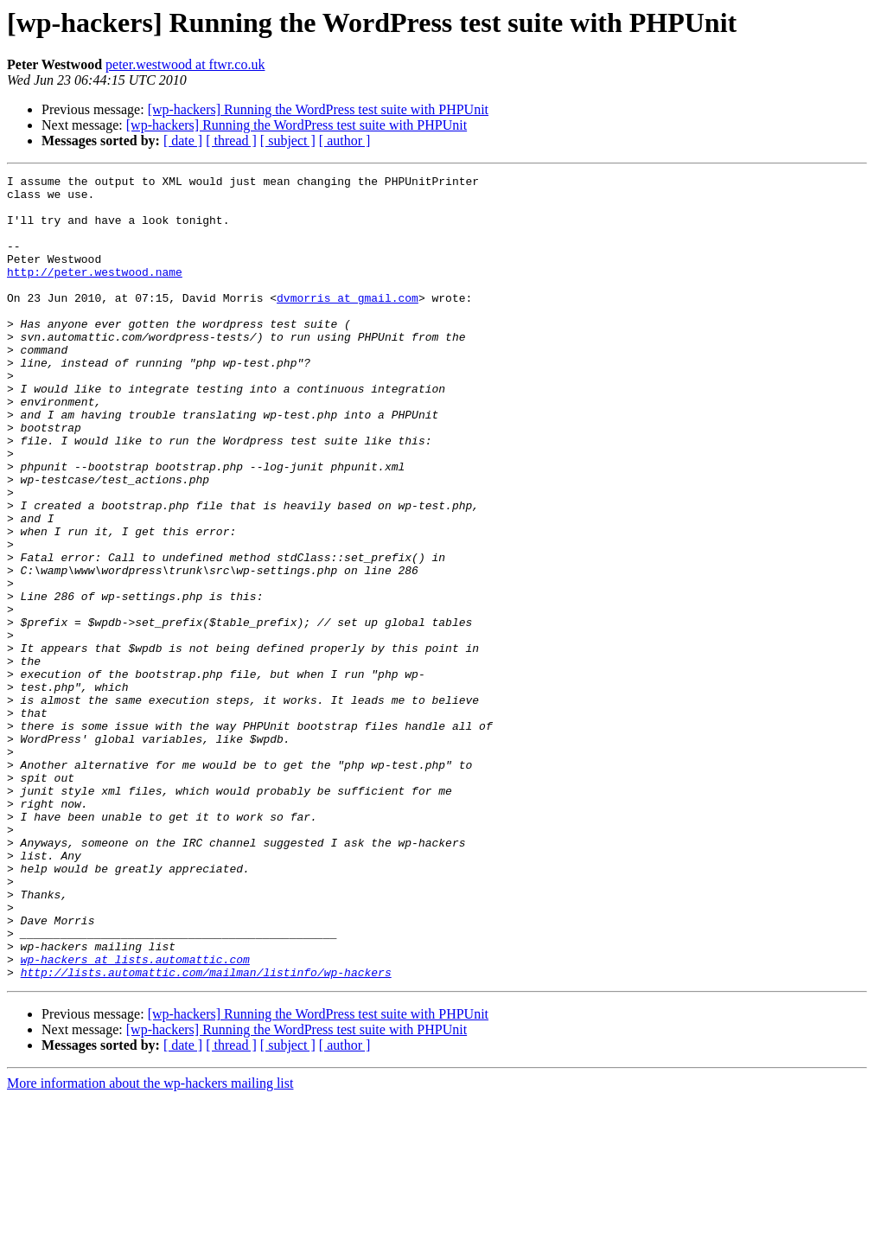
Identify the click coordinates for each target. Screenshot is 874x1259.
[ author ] (345, 140)
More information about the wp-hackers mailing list (150, 1244)
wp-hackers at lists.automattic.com (135, 1117)
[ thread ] (231, 140)
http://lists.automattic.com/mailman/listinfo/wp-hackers (206, 1133)
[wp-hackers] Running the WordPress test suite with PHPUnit (318, 109)
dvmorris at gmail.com (347, 323)
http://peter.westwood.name (94, 292)
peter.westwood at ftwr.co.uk (185, 64)
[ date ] (182, 140)
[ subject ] (288, 140)
